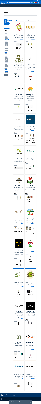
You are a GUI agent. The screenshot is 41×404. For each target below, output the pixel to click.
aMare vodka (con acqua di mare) (15, 359)
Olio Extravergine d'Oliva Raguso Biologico (32, 48)
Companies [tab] (18, 20)
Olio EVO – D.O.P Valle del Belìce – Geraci (31, 296)
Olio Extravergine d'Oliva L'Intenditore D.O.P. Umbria (30, 262)
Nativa (18, 391)
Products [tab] (30, 20)
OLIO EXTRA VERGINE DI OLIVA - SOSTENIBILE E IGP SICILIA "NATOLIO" (18, 297)
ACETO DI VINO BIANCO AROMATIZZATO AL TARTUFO (15, 233)
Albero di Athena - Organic (15, 141)
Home (5, 9)
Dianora (22, 79)
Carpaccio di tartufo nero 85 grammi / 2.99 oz (30, 233)
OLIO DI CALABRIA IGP (18, 172)
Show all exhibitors (10, 3)
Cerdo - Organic (18, 140)
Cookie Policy (29, 401)
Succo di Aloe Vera (18, 110)
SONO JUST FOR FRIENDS (30, 360)
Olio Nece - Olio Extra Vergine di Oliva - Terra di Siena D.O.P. (17, 266)
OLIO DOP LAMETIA (22, 172)
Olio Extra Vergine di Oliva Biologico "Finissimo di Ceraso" (17, 49)
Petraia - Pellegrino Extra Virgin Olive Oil (18, 329)
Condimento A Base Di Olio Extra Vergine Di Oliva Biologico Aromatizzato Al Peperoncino (33, 141)
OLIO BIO (15, 172)
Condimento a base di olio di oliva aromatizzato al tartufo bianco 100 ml (33, 234)
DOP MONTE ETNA (28, 327)
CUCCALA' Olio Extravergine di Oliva (28, 111)
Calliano (18, 79)
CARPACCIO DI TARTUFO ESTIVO (21, 233)
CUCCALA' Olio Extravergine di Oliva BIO (31, 111)
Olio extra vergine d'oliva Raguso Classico (29, 48)
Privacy (26, 401)
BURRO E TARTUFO (19, 233)
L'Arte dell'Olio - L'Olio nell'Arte (30, 81)
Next (35, 139)
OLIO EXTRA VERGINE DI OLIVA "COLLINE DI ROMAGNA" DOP (28, 203)
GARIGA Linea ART (31, 389)
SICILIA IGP (32, 327)
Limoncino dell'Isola (20, 201)
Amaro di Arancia (19, 358)
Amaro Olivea (22, 358)
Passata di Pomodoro (32, 201)
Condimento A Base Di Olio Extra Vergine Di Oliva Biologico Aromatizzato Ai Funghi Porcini (27, 141)
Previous (13, 77)
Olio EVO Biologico (22, 140)
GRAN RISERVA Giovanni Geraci (29, 296)
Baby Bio (15, 79)
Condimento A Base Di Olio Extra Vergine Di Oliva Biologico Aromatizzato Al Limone (30, 141)
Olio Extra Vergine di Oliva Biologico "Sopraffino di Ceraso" (20, 49)
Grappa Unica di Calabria (17, 201)
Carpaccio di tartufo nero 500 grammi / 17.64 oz (27, 233)
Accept (30, 402)
